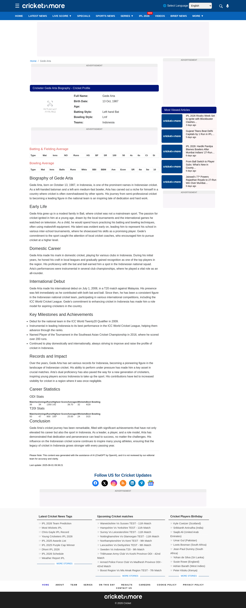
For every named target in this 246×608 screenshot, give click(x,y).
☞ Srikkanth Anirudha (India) (186, 527)
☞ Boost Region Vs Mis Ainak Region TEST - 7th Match (129, 570)
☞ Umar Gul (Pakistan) (183, 540)
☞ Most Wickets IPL (50, 527)
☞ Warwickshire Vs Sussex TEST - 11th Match (124, 523)
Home (19, 15)
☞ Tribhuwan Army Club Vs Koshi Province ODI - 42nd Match (128, 554)
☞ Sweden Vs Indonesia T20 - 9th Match (120, 549)
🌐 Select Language (175, 5)
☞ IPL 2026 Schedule (51, 553)
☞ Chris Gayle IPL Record (54, 532)
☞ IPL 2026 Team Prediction (55, 523)
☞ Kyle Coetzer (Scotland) (185, 523)
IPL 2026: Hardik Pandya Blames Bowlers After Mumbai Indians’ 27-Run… (200, 149)
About (60, 585)
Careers (145, 585)
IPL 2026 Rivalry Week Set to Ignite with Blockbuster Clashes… (200, 118)
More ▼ (197, 15)
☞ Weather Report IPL (52, 558)
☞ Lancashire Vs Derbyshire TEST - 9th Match (124, 545)
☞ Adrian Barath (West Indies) (187, 566)
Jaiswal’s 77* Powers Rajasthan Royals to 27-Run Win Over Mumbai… (201, 179)
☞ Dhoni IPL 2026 (49, 549)
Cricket (127, 603)
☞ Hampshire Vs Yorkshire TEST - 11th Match (124, 527)
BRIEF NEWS (178, 15)
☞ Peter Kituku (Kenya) (183, 570)
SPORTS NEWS (105, 15)
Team (74, 585)
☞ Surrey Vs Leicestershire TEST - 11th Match (124, 532)
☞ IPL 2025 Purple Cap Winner (57, 545)
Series (127, 15)
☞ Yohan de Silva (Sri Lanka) (187, 557)
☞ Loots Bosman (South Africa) (188, 544)
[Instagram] (114, 483)
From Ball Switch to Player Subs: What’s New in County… (200, 164)
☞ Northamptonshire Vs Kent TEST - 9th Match (124, 540)
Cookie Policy (167, 585)
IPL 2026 (144, 15)
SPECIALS (83, 15)
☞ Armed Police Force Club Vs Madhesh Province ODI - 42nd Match (129, 562)
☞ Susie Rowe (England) (184, 561)
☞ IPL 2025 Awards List (52, 540)
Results (127, 585)
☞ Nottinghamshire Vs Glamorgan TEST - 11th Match (128, 536)
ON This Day (107, 585)
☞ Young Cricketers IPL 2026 (55, 536)
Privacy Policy (193, 585)
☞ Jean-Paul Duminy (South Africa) (186, 549)
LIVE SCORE (62, 15)
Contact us (124, 588)
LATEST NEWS (37, 15)
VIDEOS (160, 15)
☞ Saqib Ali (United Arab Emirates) (184, 532)
